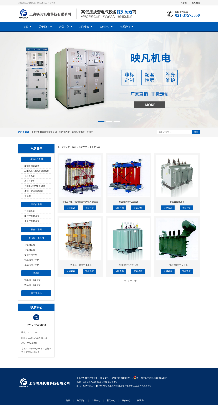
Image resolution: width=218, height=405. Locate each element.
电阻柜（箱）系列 (32, 280)
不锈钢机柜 (29, 244)
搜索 (196, 132)
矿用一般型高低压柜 (33, 191)
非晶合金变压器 (177, 201)
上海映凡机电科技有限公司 (44, 132)
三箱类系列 (36, 204)
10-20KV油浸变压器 (128, 265)
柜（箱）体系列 (36, 238)
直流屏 (27, 196)
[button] (101, 121)
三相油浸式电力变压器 (177, 265)
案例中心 (104, 26)
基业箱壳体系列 (31, 264)
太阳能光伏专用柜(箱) (34, 186)
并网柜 (90, 132)
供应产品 (83, 147)
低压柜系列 (29, 176)
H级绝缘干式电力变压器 (80, 265)
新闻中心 (84, 26)
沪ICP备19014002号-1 (122, 378)
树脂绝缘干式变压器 (128, 201)
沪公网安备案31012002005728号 (150, 378)
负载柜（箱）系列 (32, 285)
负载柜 (36, 273)
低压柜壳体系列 (31, 259)
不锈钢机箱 (29, 249)
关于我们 (184, 3)
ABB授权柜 (64, 132)
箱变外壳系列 (30, 254)
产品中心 (64, 26)
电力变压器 (36, 293)
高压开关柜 (29, 181)
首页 (25, 26)
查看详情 (89, 208)
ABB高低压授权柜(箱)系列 (36, 171)
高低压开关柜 (78, 132)
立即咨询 (71, 208)
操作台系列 (36, 229)
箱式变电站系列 (31, 166)
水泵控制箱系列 (31, 221)
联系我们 (196, 3)
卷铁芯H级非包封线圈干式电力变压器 (80, 201)
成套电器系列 (36, 159)
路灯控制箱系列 (31, 216)
